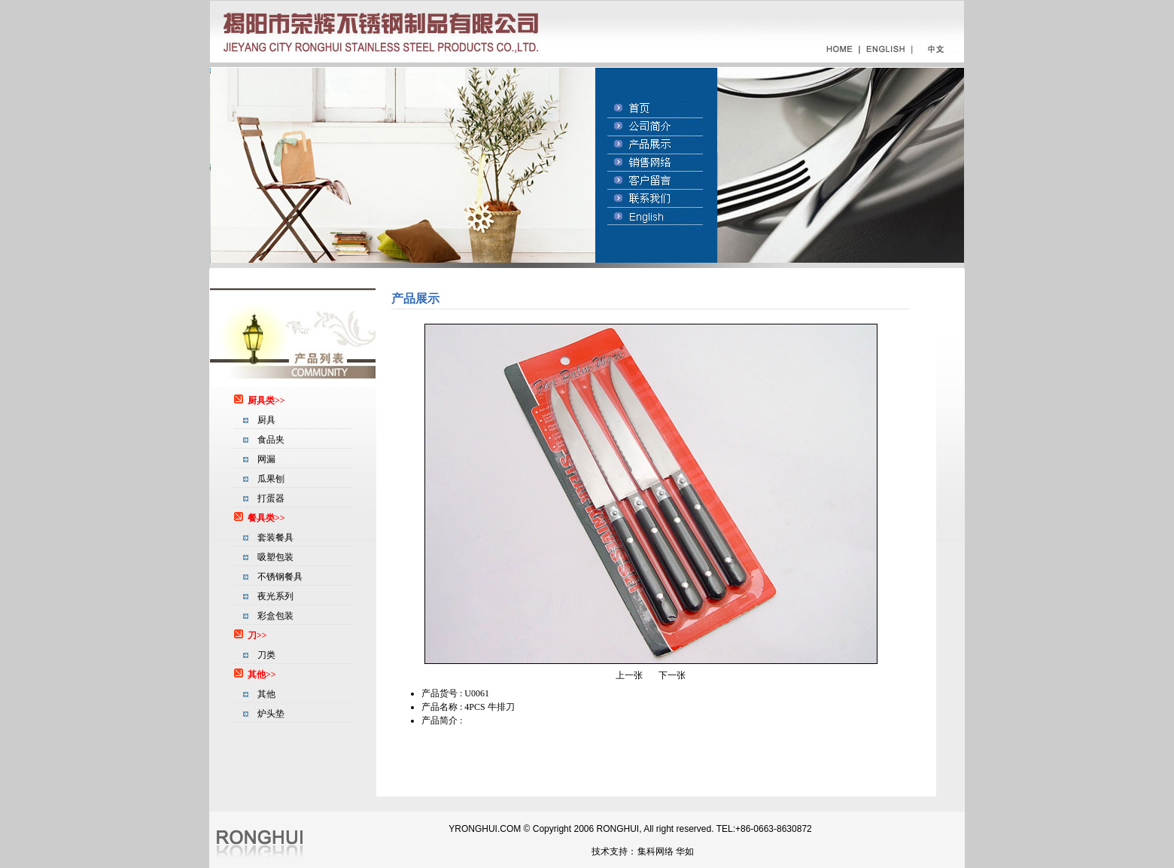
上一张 (629, 675)
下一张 (672, 675)
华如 (685, 851)
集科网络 (655, 851)
